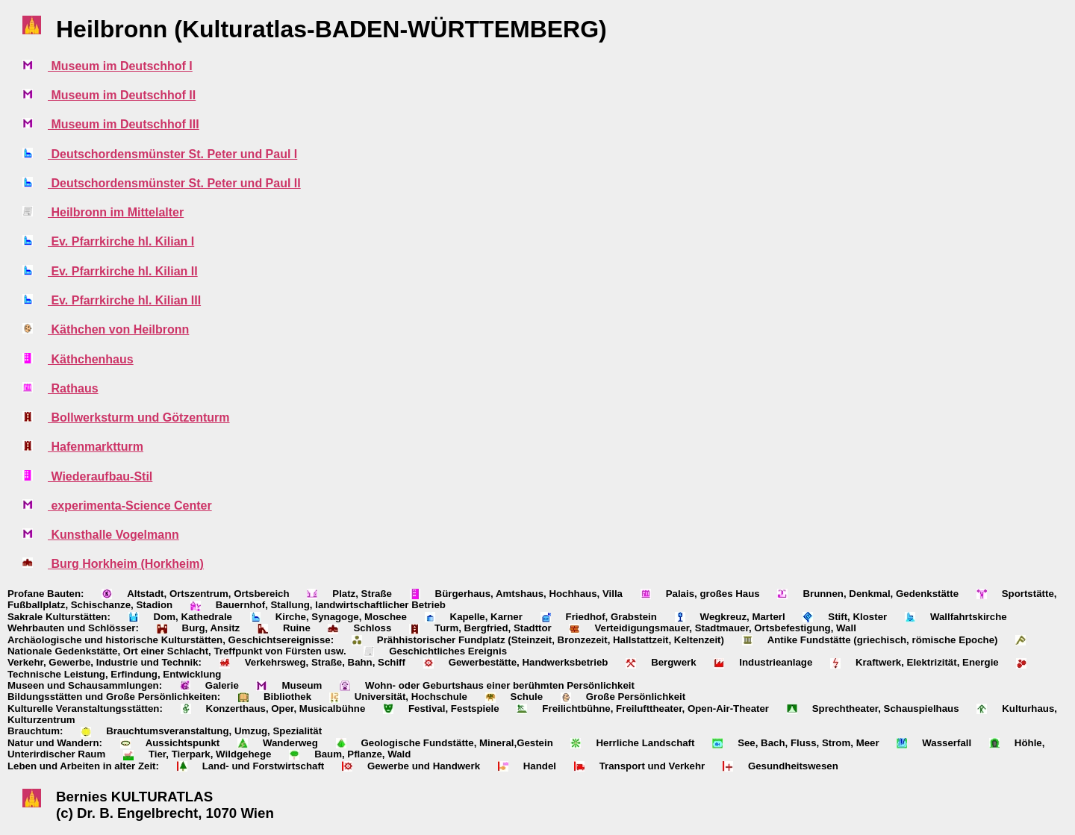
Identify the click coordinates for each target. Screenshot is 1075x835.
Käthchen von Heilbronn (118, 329)
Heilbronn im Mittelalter (116, 212)
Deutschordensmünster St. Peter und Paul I (172, 154)
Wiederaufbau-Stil (100, 476)
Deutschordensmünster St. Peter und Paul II (174, 183)
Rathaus (73, 388)
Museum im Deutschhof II (122, 95)
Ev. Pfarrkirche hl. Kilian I (121, 241)
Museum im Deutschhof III (123, 124)
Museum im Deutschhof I (120, 66)
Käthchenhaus (91, 359)
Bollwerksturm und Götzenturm (139, 417)
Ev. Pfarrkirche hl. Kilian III (124, 300)
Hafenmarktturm (95, 446)
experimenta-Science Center (130, 505)
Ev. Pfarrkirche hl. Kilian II (123, 271)
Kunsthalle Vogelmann (113, 534)
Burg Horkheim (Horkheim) (126, 563)
